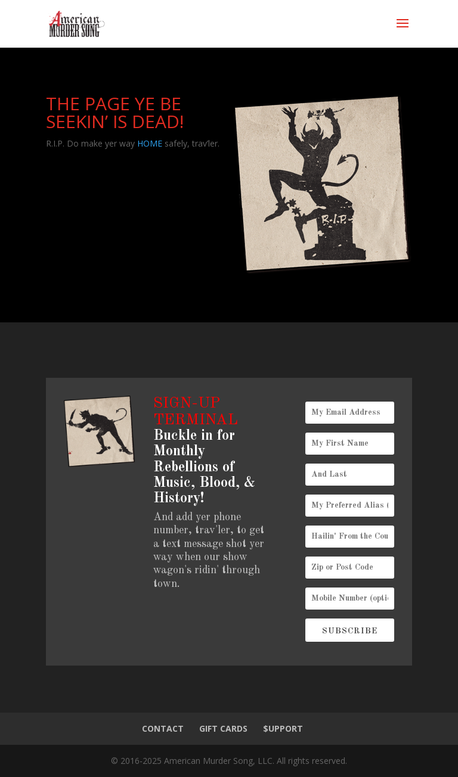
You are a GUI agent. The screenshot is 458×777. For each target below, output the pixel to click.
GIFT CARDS (223, 728)
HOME (149, 143)
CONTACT (163, 728)
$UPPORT (283, 728)
